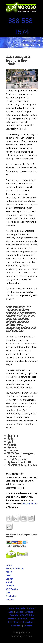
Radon (9, 571)
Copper (9, 578)
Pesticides (11, 596)
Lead (8, 575)
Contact (10, 599)
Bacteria (20, 608)
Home (9, 565)
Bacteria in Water (15, 568)
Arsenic (9, 582)
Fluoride (10, 585)
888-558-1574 (29, 503)
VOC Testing (12, 589)
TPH (8, 592)
